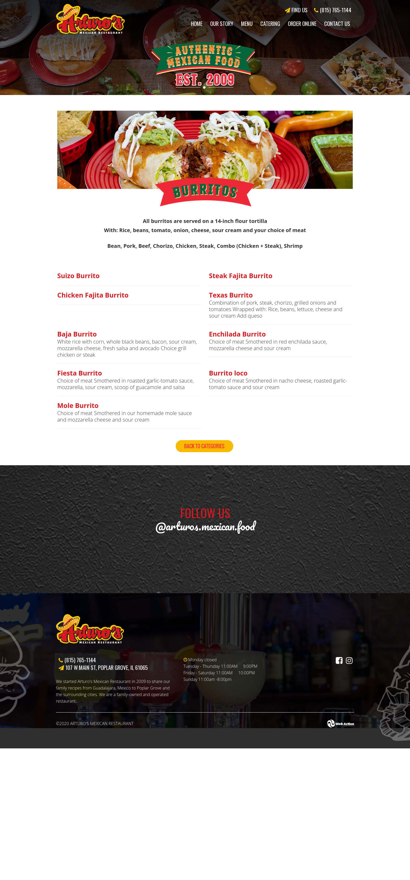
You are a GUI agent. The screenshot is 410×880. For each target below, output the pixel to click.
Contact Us (337, 23)
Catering (270, 23)
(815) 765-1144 (332, 10)
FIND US (296, 10)
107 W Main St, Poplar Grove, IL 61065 (103, 799)
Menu (247, 23)
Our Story (221, 23)
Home (196, 23)
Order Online (302, 23)
